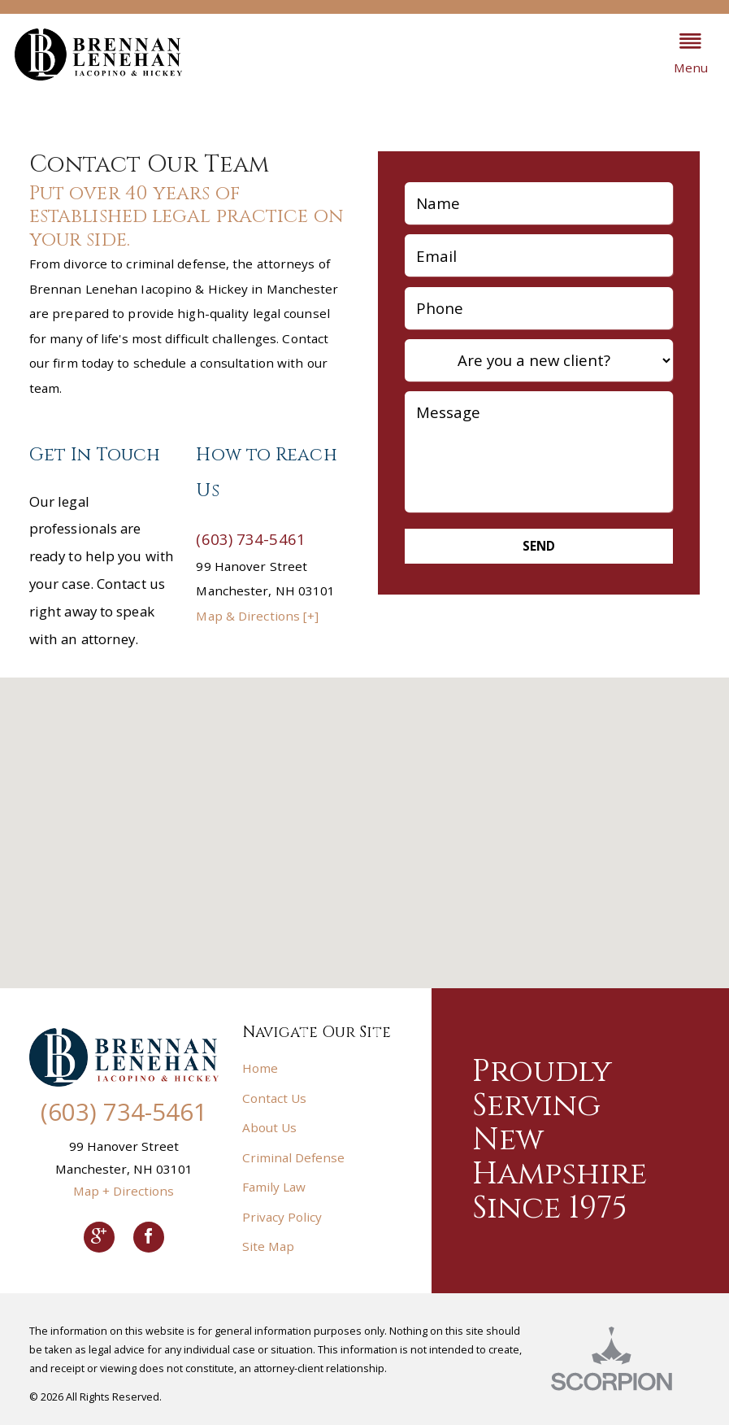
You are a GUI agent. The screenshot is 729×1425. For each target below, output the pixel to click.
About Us (269, 1127)
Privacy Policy (282, 1217)
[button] (690, 54)
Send (539, 546)
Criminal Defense (293, 1157)
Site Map (268, 1246)
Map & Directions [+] (257, 616)
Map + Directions (123, 1191)
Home (260, 1068)
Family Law (274, 1187)
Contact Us (274, 1098)
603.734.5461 (573, 54)
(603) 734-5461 (250, 539)
